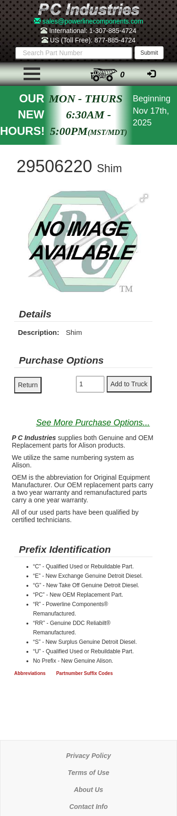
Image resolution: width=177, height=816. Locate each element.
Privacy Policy (88, 755)
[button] (144, 198)
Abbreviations (30, 673)
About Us (88, 789)
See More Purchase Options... (93, 422)
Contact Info (88, 806)
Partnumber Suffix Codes (84, 673)
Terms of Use (88, 772)
